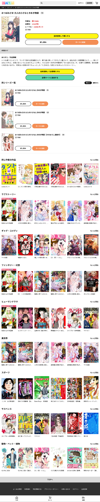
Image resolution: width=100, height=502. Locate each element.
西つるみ (35, 21)
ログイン (81, 3)
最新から (95, 83)
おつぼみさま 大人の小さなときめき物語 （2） (32, 112)
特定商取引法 (37, 489)
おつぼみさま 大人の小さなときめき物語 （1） (32, 90)
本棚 (83, 500)
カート (50, 500)
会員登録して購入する (62, 36)
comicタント (38, 27)
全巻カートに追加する (50, 78)
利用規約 (27, 489)
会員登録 (89, 3)
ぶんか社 (35, 24)
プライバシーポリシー (51, 489)
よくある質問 (17, 489)
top (3, 7)
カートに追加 (80, 42)
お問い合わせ (65, 489)
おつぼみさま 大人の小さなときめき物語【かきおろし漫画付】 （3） (40, 135)
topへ (50, 480)
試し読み (43, 42)
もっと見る (94, 160)
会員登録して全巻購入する (50, 71)
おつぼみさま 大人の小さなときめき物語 (27, 7)
